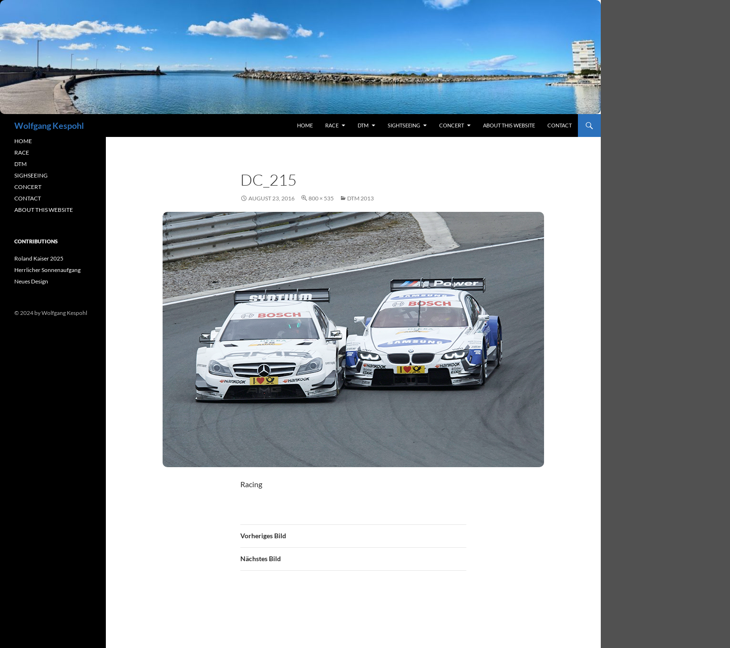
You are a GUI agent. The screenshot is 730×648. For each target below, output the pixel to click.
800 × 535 (321, 198)
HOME (23, 141)
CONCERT (27, 186)
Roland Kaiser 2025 (38, 258)
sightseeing (404, 125)
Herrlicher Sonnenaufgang (47, 269)
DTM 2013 (360, 198)
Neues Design (31, 281)
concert (451, 125)
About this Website (509, 125)
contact (559, 125)
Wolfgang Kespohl (49, 125)
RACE (332, 125)
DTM (363, 125)
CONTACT (27, 198)
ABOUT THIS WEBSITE (43, 209)
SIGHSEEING (31, 175)
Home (305, 125)
